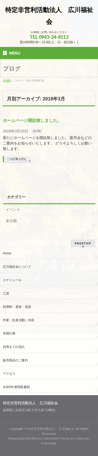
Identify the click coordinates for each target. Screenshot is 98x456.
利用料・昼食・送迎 (17, 307)
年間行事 (9, 333)
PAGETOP (83, 243)
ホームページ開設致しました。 (32, 120)
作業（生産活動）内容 (18, 320)
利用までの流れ (14, 347)
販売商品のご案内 (15, 360)
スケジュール (12, 280)
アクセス (9, 373)
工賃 (6, 293)
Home (7, 253)
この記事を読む (17, 158)
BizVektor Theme (57, 438)
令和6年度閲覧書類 (16, 387)
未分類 (37, 131)
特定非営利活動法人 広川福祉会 (50, 429)
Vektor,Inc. (82, 438)
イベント (13, 209)
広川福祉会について (17, 267)
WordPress (34, 438)
